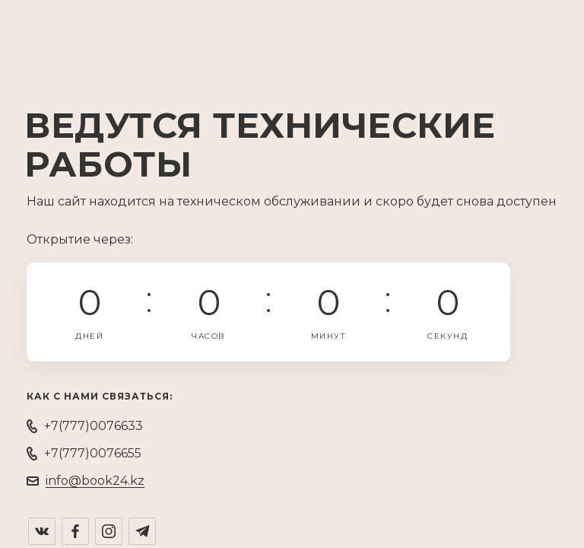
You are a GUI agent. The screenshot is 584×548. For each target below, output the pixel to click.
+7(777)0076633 (93, 426)
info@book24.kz (95, 480)
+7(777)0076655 (92, 453)
